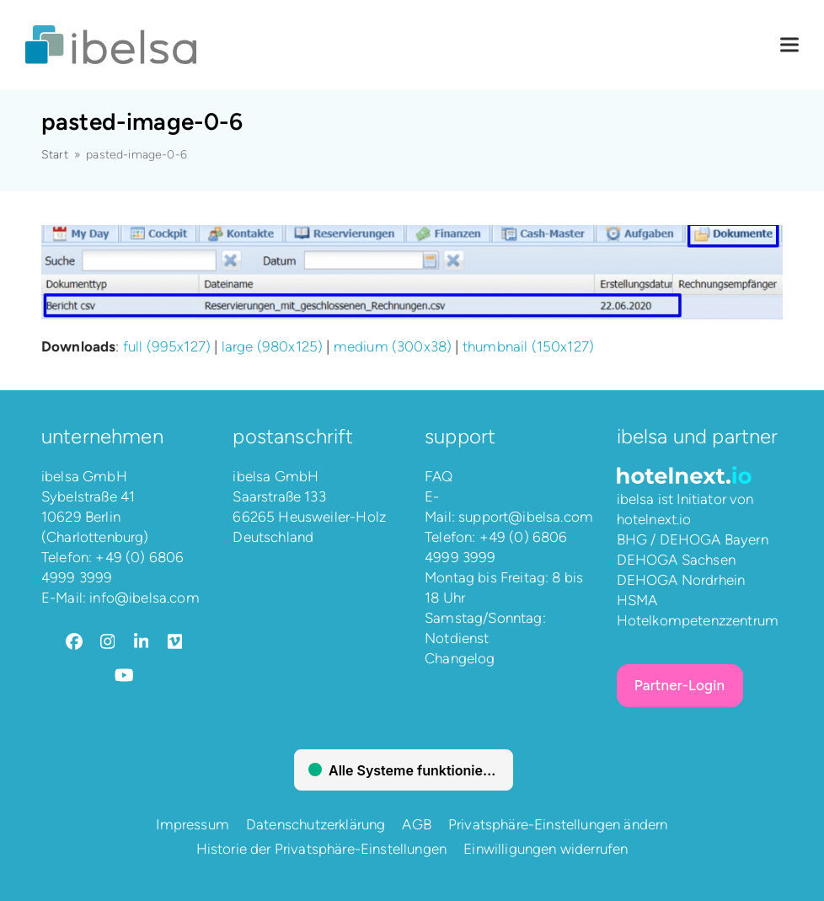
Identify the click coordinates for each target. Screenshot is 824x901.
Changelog (460, 658)
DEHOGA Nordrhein (681, 579)
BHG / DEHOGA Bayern (692, 539)
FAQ (439, 476)
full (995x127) (167, 346)
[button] (789, 45)
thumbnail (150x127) (528, 346)
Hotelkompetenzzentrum (698, 620)
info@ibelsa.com (144, 597)
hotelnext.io (654, 519)
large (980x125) (273, 346)
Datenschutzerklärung (315, 824)
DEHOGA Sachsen (676, 559)
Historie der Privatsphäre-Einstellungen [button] (321, 848)
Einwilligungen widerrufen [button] (545, 848)
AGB (416, 824)
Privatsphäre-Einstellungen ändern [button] (558, 824)
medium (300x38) (393, 346)
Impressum (192, 824)
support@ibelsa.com (525, 516)
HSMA (637, 600)
